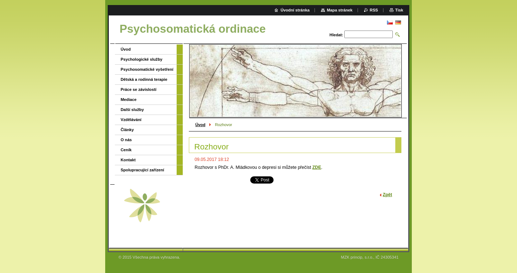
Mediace (128, 99)
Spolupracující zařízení (142, 170)
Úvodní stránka (294, 10)
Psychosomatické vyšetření (147, 69)
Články (127, 130)
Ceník (126, 150)
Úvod (200, 124)
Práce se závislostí (139, 89)
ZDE (316, 167)
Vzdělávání (131, 119)
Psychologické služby (141, 59)
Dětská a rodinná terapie (144, 79)
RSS (374, 10)
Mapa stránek (340, 10)
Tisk (399, 10)
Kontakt (128, 160)
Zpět (387, 194)
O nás (126, 140)
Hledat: (336, 35)
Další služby (132, 109)
